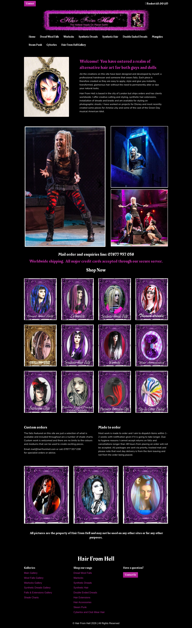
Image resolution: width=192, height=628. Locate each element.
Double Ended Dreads (135, 37)
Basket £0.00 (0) (156, 3)
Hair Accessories (82, 602)
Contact (30, 3)
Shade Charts (31, 597)
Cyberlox (51, 45)
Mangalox (157, 37)
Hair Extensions (82, 597)
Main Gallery (31, 573)
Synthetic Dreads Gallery (37, 587)
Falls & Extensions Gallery (38, 592)
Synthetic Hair (110, 37)
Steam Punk (35, 45)
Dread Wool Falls (49, 37)
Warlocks (68, 37)
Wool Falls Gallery (34, 578)
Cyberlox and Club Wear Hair (89, 612)
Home (32, 37)
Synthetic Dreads (88, 37)
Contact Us (130, 575)
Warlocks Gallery (33, 583)
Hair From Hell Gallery (73, 45)
